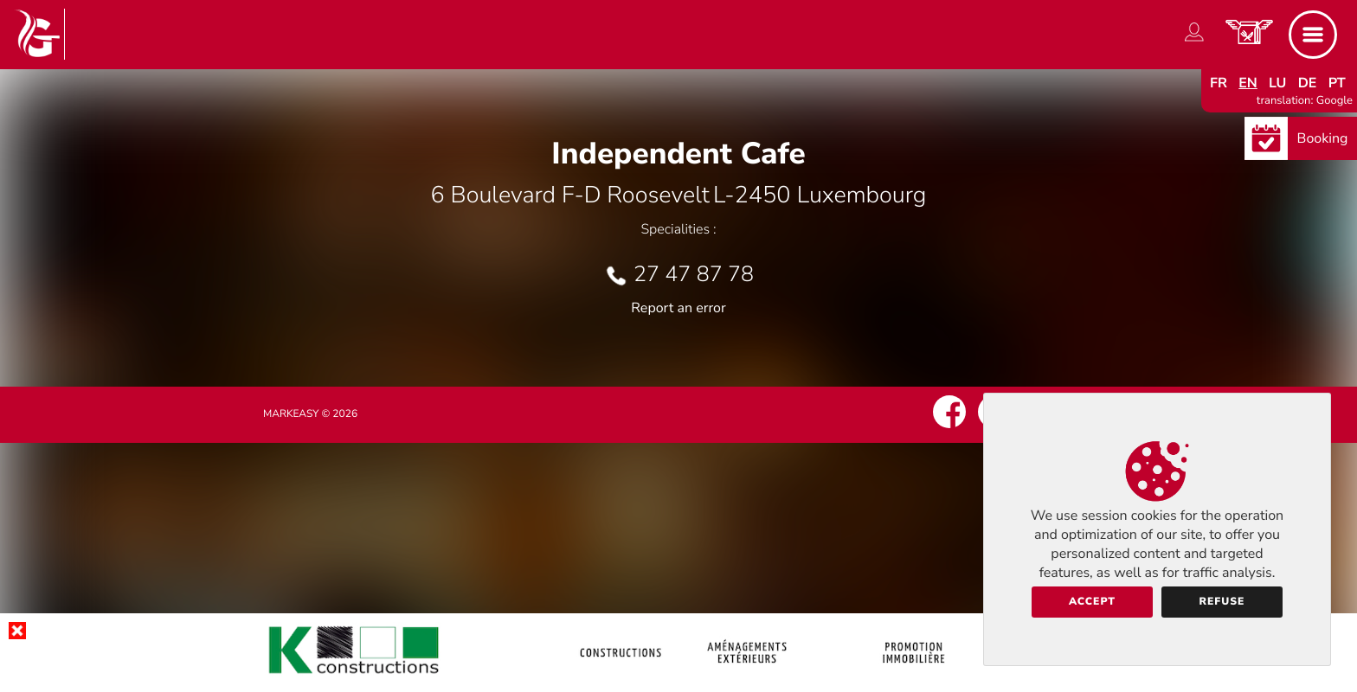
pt (1337, 83)
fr (1218, 83)
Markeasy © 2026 (310, 414)
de (1307, 83)
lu (1277, 83)
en (1247, 83)
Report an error (678, 307)
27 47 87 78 (693, 274)
